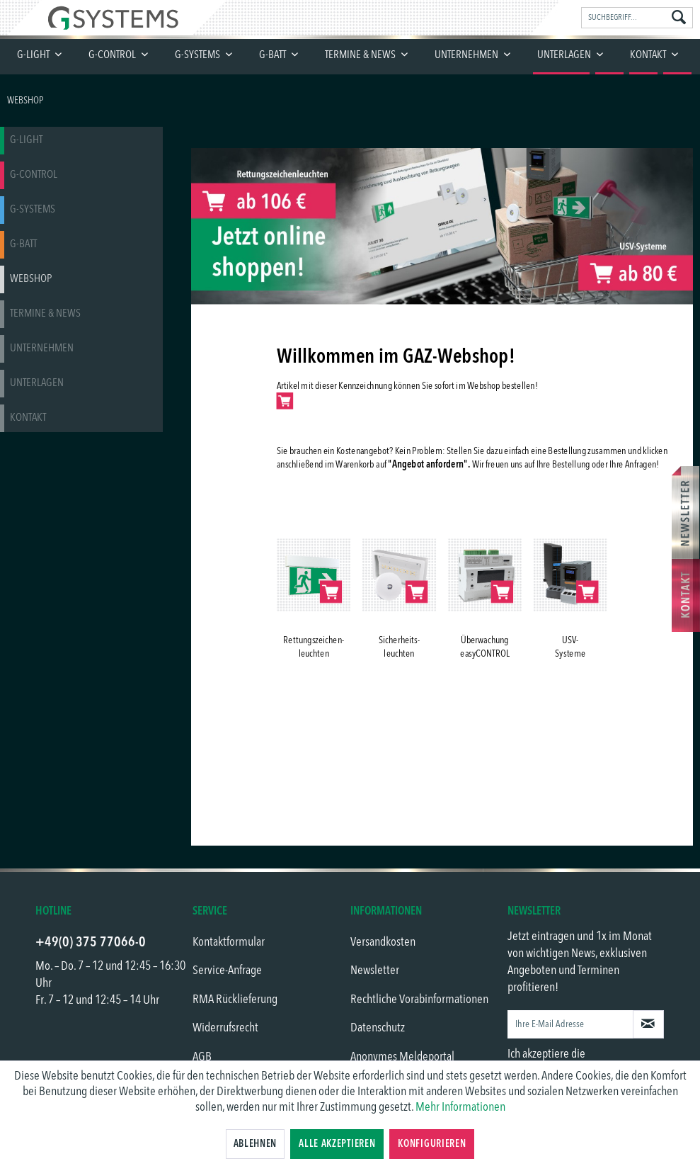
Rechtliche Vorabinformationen (419, 999)
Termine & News (45, 313)
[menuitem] (637, 17)
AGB (202, 1057)
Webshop (31, 279)
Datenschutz (377, 1027)
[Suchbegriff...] (637, 17)
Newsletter (374, 970)
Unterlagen (37, 383)
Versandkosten (382, 942)
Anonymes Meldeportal (402, 1057)
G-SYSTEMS (32, 209)
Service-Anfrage (227, 970)
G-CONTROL (33, 175)
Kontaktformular (229, 942)
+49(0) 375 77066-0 (90, 942)
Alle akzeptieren (337, 1144)
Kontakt (28, 418)
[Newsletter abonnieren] (648, 1024)
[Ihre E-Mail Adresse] (570, 1024)
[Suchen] (679, 18)
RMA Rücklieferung (235, 999)
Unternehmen (42, 348)
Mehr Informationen (460, 1107)
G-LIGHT (26, 140)
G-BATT (23, 244)
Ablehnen (255, 1144)
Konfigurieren (432, 1144)
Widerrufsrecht (225, 1027)
